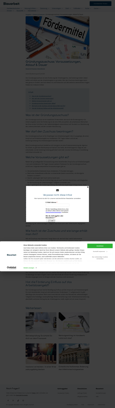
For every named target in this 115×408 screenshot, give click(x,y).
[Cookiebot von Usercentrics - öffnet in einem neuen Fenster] (11, 404)
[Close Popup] (88, 187)
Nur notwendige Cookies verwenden (100, 394)
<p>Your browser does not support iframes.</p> (57, 211)
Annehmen (100, 382)
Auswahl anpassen (100, 388)
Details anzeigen (29, 404)
